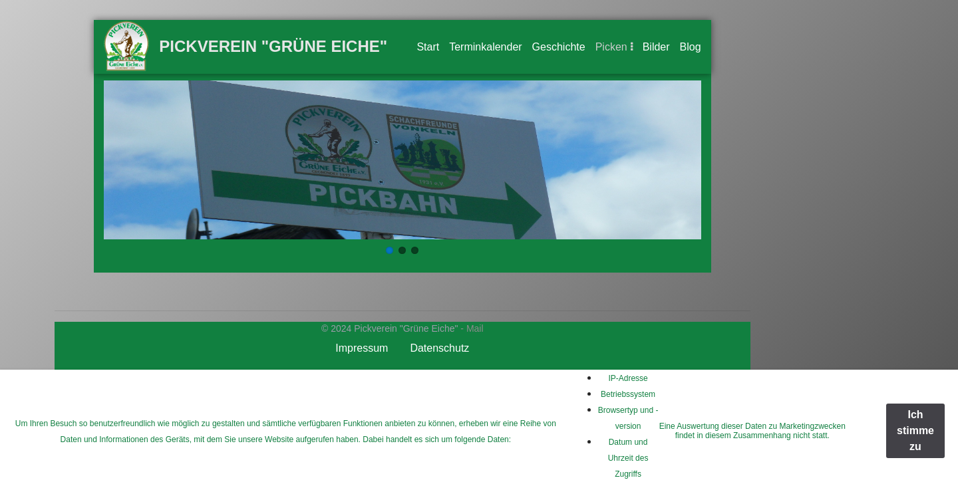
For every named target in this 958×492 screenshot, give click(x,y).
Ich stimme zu (915, 430)
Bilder (656, 47)
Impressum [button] (361, 348)
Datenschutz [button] (439, 348)
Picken (611, 47)
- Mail (471, 328)
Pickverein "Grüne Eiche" (273, 46)
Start (427, 47)
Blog (690, 47)
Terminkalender (485, 47)
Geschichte (558, 47)
